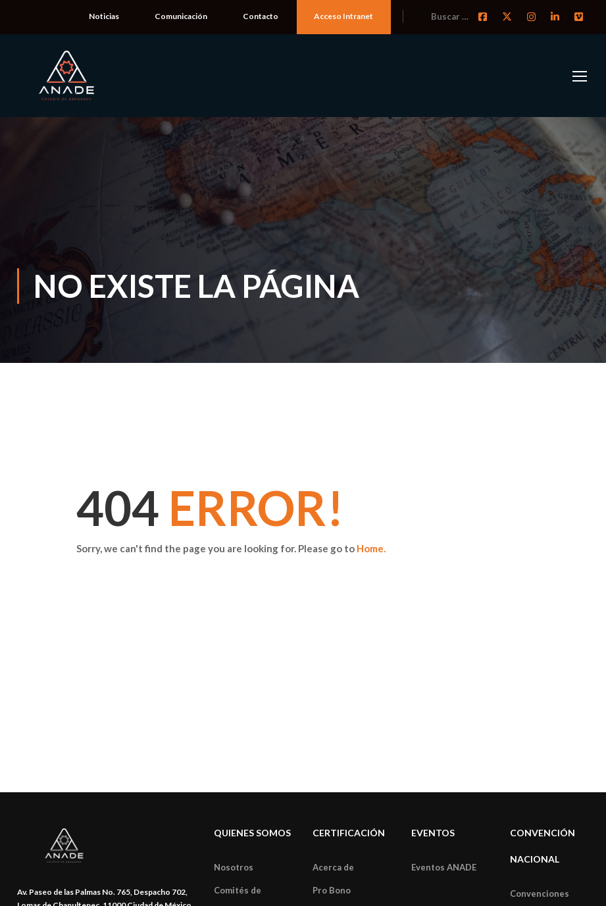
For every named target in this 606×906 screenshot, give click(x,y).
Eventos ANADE (443, 867)
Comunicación (181, 16)
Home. (371, 548)
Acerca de (333, 867)
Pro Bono (332, 890)
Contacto (260, 16)
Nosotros (233, 867)
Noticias (104, 16)
